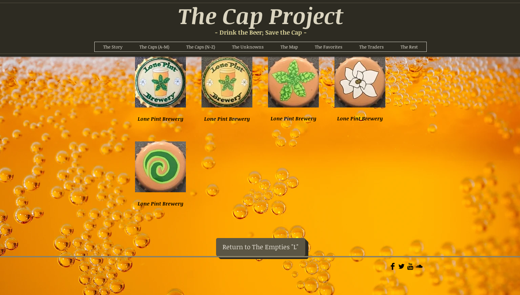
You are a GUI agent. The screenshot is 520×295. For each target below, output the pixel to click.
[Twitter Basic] (401, 266)
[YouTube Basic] (410, 266)
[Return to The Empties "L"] (260, 247)
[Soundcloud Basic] (419, 266)
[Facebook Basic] (392, 266)
